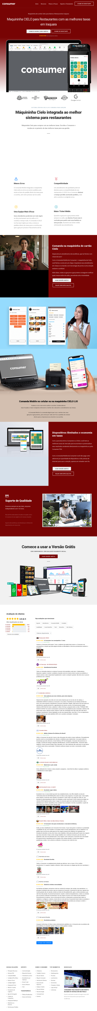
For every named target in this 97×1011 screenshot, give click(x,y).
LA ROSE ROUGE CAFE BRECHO (48, 762)
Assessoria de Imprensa (40, 983)
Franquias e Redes (55, 985)
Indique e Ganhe (40, 987)
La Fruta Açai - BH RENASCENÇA (48, 664)
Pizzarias (53, 975)
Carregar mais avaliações (44, 942)
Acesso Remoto (26, 984)
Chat (23, 987)
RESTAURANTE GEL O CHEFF (47, 787)
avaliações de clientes (52, 35)
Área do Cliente (40, 975)
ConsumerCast (40, 994)
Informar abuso (43, 659)
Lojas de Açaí (54, 987)
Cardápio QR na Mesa (13, 978)
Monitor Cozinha (12, 987)
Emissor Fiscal (11, 980)
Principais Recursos (12, 971)
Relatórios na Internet (11, 1003)
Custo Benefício (48, 627)
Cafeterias (53, 990)
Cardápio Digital (11, 982)
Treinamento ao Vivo (27, 975)
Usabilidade (39, 627)
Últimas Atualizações (27, 994)
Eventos (39, 996)
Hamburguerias (54, 973)
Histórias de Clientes (42, 980)
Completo (64, 623)
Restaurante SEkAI (44, 638)
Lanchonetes (54, 978)
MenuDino (61, 627)
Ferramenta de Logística (11, 990)
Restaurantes (54, 971)
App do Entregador (12, 994)
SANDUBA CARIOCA (44, 693)
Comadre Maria (43, 730)
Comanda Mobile (55, 623)
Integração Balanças (13, 1000)
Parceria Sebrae (40, 989)
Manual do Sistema (26, 973)
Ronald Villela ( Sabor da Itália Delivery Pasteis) (51, 821)
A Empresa (39, 971)
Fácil (55, 627)
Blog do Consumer (41, 978)
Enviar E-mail (25, 982)
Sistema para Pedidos (13, 1007)
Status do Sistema (26, 997)
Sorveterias (54, 982)
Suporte (38, 623)
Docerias (53, 980)
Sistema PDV (11, 973)
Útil (38, 659)
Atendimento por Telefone (26, 979)
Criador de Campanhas (10, 997)
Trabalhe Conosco (41, 973)
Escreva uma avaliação (13, 634)
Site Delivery (69, 627)
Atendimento (46, 623)
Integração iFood (12, 985)
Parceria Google (40, 991)
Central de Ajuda (26, 971)
